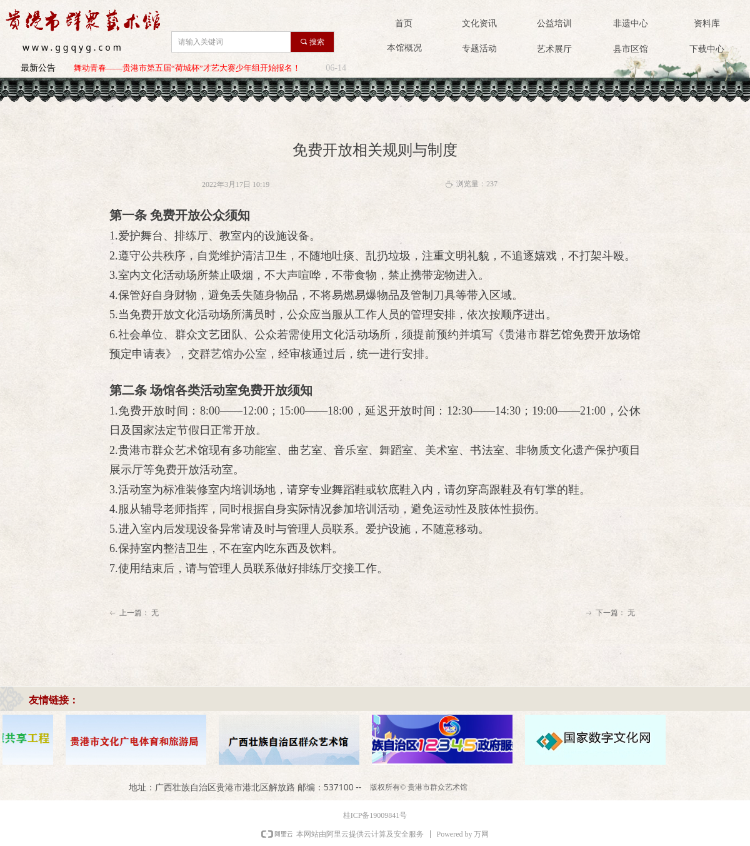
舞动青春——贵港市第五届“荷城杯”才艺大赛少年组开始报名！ (187, 68)
